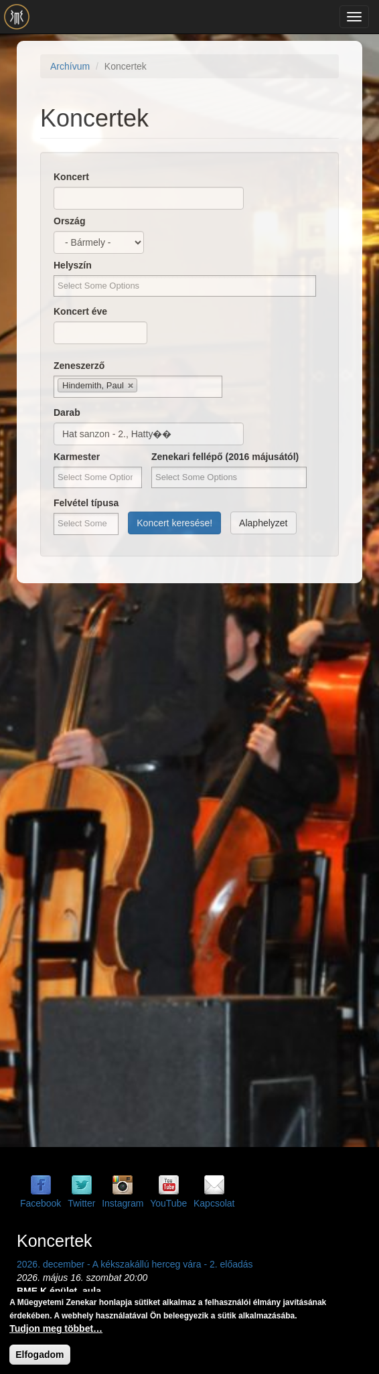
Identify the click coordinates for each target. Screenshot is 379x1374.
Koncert (71, 176)
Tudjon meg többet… (55, 1328)
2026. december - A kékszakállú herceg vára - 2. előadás (135, 1264)
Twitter (81, 1203)
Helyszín (73, 265)
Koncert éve (80, 311)
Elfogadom (39, 1354)
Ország (69, 221)
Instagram (122, 1203)
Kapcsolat (214, 1203)
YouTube (168, 1203)
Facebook (40, 1203)
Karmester (77, 456)
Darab (67, 412)
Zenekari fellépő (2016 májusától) (225, 456)
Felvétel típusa (86, 503)
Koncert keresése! (174, 523)
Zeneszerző (79, 365)
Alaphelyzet (263, 523)
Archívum (70, 66)
